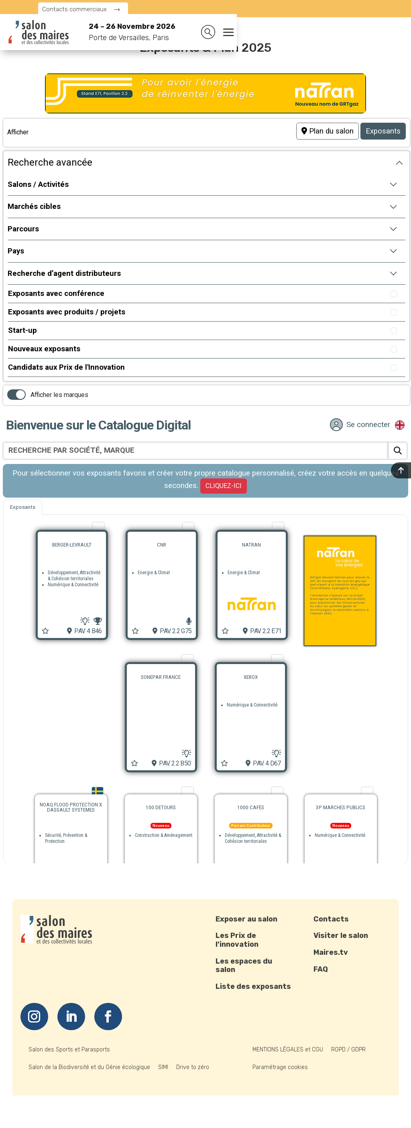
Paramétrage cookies (280, 1067)
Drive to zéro (192, 1067)
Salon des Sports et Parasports (69, 1049)
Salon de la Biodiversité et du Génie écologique (89, 1067)
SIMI (163, 1067)
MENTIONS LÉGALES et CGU (287, 1049)
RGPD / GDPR (348, 1049)
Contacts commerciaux (74, 9)
